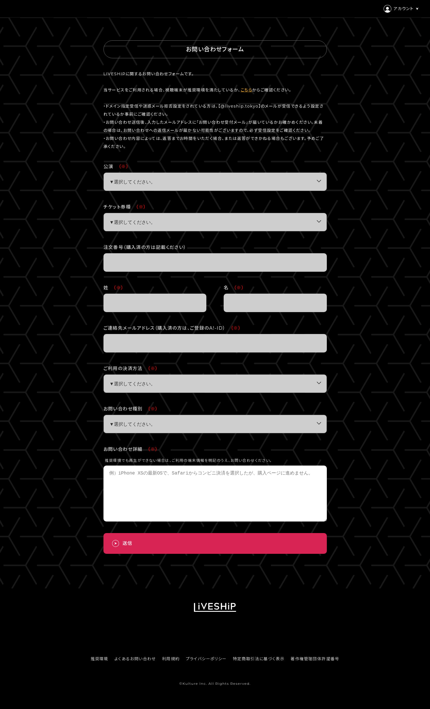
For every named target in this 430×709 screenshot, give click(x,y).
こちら (246, 90)
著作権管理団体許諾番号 (315, 669)
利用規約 (171, 669)
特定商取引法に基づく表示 (259, 669)
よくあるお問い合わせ (135, 669)
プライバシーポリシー (206, 669)
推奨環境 (99, 669)
